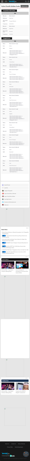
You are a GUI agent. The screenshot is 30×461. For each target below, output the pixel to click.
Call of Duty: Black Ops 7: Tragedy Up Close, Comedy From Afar (15, 249)
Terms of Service (21, 443)
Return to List (25, 6)
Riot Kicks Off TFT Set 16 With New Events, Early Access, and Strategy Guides (13, 247)
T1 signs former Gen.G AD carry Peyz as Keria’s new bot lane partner (14, 236)
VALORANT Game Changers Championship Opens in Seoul (15, 243)
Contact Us (13, 443)
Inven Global (12, 1)
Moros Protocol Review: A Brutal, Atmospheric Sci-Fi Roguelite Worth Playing (15, 233)
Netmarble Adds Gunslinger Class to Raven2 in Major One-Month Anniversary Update (14, 240)
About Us (7, 443)
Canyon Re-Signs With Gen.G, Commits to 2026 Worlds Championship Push (14, 252)
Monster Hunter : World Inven (8, 1)
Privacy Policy (10, 447)
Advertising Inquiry (19, 447)
